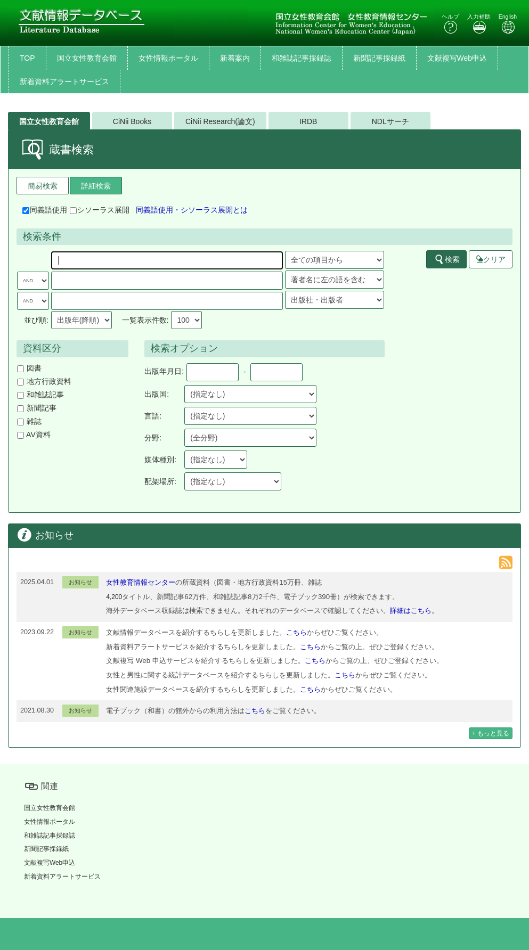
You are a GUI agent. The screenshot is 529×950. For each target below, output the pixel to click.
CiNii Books (132, 121)
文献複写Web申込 (457, 58)
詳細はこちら (411, 611)
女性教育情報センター (140, 582)
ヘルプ (450, 23)
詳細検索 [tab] (96, 186)
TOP (27, 58)
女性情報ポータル (168, 58)
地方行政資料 (44, 381)
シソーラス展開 (99, 210)
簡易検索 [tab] (43, 186)
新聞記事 (36, 408)
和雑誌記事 (40, 394)
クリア (491, 259)
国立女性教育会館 (87, 58)
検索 (447, 259)
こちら (296, 632)
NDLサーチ (390, 121)
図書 (29, 368)
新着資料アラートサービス (64, 81)
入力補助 (479, 23)
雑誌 (29, 421)
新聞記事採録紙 (379, 58)
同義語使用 (44, 210)
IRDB (308, 121)
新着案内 (235, 58)
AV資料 (34, 434)
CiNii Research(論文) (220, 121)
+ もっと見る (490, 733)
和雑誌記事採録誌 (301, 58)
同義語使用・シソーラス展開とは (192, 210)
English (508, 23)
